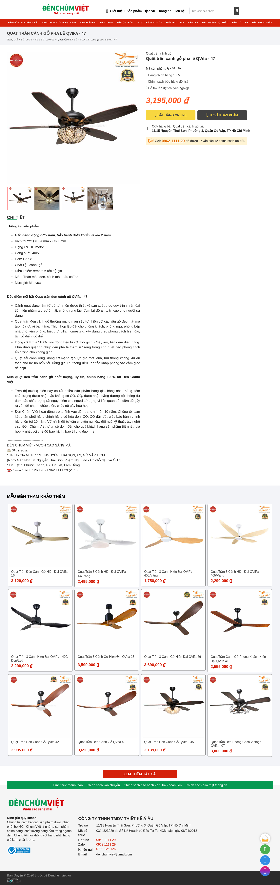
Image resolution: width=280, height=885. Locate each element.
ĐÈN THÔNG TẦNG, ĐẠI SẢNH (60, 22)
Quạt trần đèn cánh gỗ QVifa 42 (35, 742)
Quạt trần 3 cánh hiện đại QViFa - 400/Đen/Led (39, 658)
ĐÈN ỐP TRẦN (125, 22)
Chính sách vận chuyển (103, 785)
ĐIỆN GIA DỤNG (175, 22)
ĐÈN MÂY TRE (240, 22)
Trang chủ (12, 39)
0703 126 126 (106, 849)
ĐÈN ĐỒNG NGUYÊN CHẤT (23, 22)
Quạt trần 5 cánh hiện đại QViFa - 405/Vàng (236, 573)
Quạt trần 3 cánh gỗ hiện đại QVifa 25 (106, 656)
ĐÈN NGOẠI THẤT (262, 22)
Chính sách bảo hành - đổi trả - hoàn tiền (153, 785)
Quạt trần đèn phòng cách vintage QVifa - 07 (236, 743)
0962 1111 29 (174, 141)
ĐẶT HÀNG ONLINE (171, 115)
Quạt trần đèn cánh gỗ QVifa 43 (101, 742)
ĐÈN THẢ (193, 22)
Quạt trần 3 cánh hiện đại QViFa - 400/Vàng (169, 573)
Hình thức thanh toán (68, 785)
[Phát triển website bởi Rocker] (14, 876)
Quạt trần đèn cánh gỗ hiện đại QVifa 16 (39, 573)
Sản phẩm (26, 39)
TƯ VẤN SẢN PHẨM (222, 115)
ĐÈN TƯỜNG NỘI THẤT (215, 22)
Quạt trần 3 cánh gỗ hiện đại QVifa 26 (172, 656)
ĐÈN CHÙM (106, 22)
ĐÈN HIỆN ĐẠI (88, 22)
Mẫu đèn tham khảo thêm (36, 496)
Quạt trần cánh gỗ (67, 39)
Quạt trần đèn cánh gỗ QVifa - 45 (169, 742)
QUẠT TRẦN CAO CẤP (149, 22)
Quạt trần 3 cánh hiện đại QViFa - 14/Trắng (103, 574)
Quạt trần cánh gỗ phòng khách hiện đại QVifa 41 (238, 659)
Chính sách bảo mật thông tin (206, 785)
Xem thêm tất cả (140, 774)
